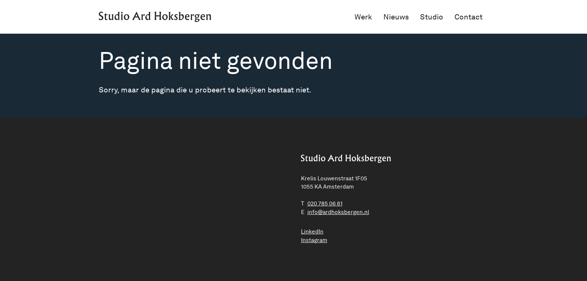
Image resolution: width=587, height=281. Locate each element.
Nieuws (396, 16)
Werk (363, 16)
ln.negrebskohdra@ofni (338, 212)
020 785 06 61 (325, 203)
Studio (431, 16)
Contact (468, 16)
